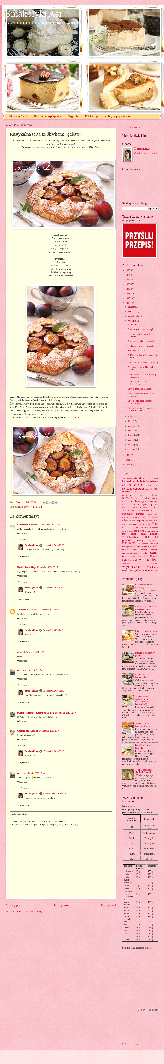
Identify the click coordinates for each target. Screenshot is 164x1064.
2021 (128, 280)
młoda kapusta (137, 520)
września (132, 321)
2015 (128, 455)
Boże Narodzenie (149, 481)
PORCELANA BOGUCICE (140, 537)
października (134, 316)
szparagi (136, 553)
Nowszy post (13, 905)
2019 (128, 289)
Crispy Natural (142, 492)
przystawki (152, 540)
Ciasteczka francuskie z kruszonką (143, 362)
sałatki (155, 546)
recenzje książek (128, 547)
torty (124, 559)
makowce (137, 517)
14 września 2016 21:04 (49, 731)
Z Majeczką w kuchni (27, 610)
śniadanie (154, 552)
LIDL (150, 514)
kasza (148, 511)
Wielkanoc (152, 567)
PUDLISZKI (143, 543)
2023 (128, 270)
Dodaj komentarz (19, 814)
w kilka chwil (36, 507)
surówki (143, 550)
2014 (128, 460)
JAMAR (125, 511)
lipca (130, 421)
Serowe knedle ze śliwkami (139, 389)
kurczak (140, 513)
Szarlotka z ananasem (137, 350)
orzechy (139, 528)
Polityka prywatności (118, 116)
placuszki (154, 534)
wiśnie (125, 570)
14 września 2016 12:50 (65, 713)
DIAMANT (127, 498)
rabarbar (154, 543)
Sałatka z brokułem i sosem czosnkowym (140, 402)
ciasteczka (138, 488)
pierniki (148, 531)
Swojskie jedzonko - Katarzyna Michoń (35, 713)
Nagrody (73, 116)
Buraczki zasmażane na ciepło (141, 329)
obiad (154, 524)
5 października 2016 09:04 (54, 794)
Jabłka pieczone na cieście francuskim (139, 383)
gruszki (145, 505)
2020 (128, 284)
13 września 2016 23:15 (47, 567)
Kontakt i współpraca (47, 116)
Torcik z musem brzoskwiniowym (142, 724)
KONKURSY (127, 514)
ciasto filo (148, 489)
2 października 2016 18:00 (33, 773)
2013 (128, 464)
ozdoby (155, 528)
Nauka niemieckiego (26, 567)
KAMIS (133, 510)
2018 (128, 294)
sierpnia (132, 417)
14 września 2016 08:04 (48, 610)
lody (156, 514)
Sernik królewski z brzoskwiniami (143, 675)
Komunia (154, 511)
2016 (128, 303)
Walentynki (126, 563)
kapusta (141, 511)
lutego (131, 444)
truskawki (133, 559)
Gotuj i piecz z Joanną (27, 731)
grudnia (131, 307)
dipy (136, 498)
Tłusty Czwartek (151, 556)
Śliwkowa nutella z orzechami (141, 341)
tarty (124, 556)
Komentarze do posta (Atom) (29, 911)
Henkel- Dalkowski (140, 508)
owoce (147, 527)
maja (130, 430)
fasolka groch (152, 501)
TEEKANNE (131, 556)
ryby (145, 546)
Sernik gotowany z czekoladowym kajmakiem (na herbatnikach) (143, 700)
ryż (149, 546)
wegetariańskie (132, 567)
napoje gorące (144, 524)
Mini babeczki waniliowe (146, 631)
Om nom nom (128, 528)
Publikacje (91, 116)
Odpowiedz (22, 533)
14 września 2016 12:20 (53, 545)
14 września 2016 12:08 (36, 652)
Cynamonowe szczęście (27, 525)
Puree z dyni (133, 324)
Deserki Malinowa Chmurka (143, 746)
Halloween (126, 508)
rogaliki (139, 546)
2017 (128, 298)
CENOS (126, 485)
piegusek (21, 652)
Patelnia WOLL (127, 531)
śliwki (26, 507)
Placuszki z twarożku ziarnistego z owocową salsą (143, 409)
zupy (154, 570)
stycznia (132, 449)
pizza (143, 534)
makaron (126, 517)
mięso (125, 520)
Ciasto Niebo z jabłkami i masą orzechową (146, 607)
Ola (18, 670)
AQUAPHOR (127, 478)
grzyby (154, 504)
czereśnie (142, 495)
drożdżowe (135, 501)
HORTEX (154, 508)
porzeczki (126, 540)
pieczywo (139, 530)
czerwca (132, 426)
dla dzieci (144, 498)
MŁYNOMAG (151, 520)
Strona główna (18, 116)
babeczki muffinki (142, 478)
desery (155, 494)
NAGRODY (127, 524)
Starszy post (108, 905)
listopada (132, 311)
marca (131, 440)
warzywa (154, 563)
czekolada (127, 494)
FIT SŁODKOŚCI (131, 504)
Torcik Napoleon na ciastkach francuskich (144, 771)
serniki (125, 549)
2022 (128, 275)
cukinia (155, 492)
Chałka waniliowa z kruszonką (141, 346)
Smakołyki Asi (34, 13)
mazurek (155, 517)
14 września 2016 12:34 (31, 670)
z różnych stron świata (140, 570)
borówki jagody (130, 481)
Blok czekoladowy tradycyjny (143, 586)
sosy (135, 550)
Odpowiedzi (25, 540)
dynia (143, 501)
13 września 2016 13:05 (49, 525)
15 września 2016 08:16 (53, 691)
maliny (146, 517)
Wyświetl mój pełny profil (145, 153)
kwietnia (132, 435)
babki (156, 478)
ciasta (20, 507)
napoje (135, 524)
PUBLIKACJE (128, 543)
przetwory (139, 540)
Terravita (140, 556)
